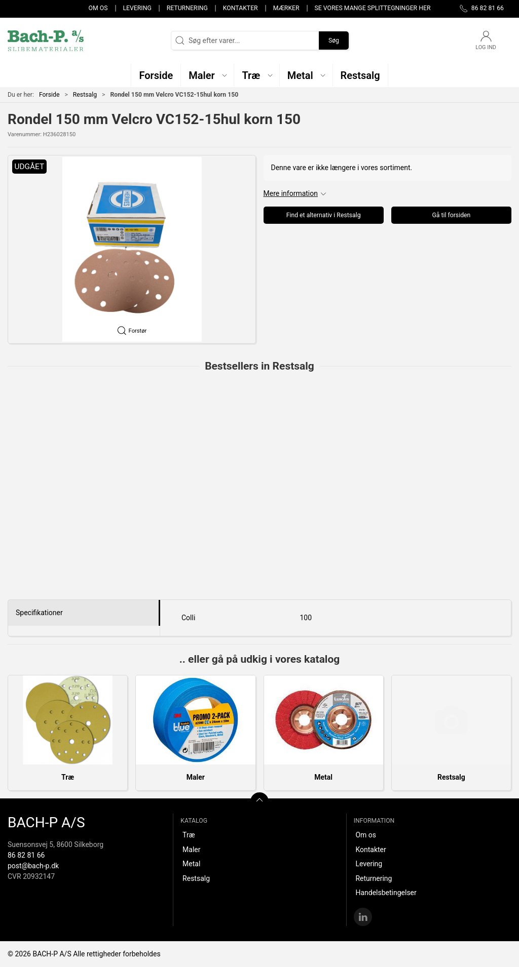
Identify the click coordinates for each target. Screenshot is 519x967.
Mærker (286, 8)
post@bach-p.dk (33, 866)
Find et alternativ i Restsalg (323, 215)
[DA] (46, 40)
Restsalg (85, 94)
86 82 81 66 (26, 855)
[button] (207, 75)
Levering (137, 8)
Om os (98, 8)
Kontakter (240, 8)
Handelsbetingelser (385, 893)
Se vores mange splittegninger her (373, 8)
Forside (49, 94)
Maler (196, 777)
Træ (67, 777)
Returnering (187, 8)
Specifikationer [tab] (39, 613)
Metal (323, 777)
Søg (333, 40)
